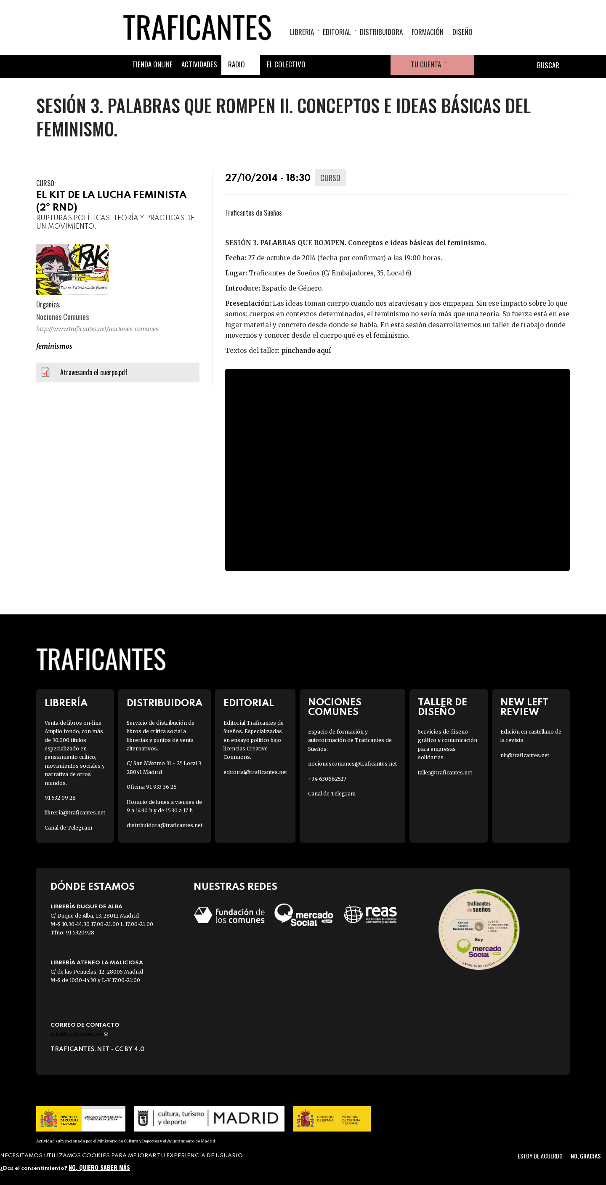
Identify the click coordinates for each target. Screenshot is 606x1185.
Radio (236, 64)
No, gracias (586, 1155)
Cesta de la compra (460, 65)
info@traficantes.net (79, 1034)
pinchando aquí (306, 351)
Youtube (380, 65)
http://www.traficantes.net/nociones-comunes (97, 329)
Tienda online (152, 64)
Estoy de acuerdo (540, 1155)
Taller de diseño (442, 707)
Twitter (340, 65)
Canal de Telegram (68, 828)
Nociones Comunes (334, 707)
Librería (66, 703)
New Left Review (524, 707)
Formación (428, 32)
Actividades (199, 64)
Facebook (320, 65)
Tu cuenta (426, 64)
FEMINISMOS (54, 346)
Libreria (302, 32)
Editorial (337, 32)
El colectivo (286, 64)
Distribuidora (381, 32)
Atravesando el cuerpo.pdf (94, 372)
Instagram (360, 65)
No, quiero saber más (99, 1167)
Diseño (462, 32)
